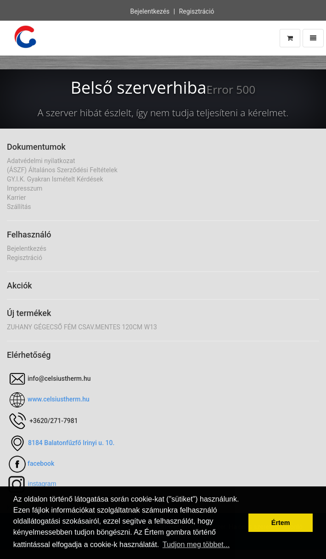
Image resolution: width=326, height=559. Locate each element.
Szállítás (19, 206)
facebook (41, 463)
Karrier (16, 197)
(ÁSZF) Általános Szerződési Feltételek (62, 170)
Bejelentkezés (149, 11)
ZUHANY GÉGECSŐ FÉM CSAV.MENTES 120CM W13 (82, 327)
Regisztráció (196, 11)
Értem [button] (280, 522)
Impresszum (24, 188)
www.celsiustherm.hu (59, 399)
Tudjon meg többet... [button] (196, 544)
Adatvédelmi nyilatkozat (41, 160)
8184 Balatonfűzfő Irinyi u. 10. (71, 442)
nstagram (42, 483)
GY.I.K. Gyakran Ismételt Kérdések (55, 179)
